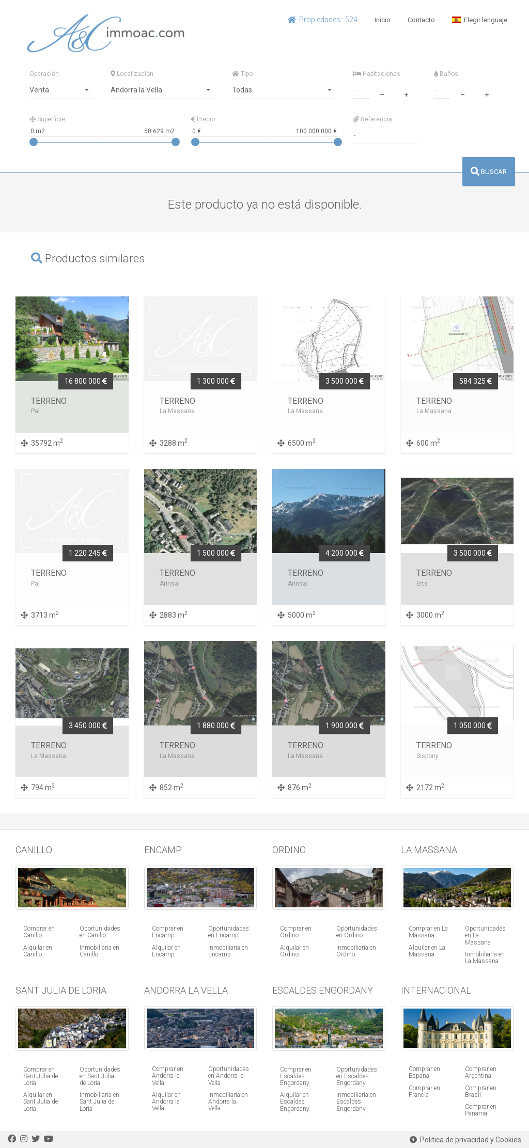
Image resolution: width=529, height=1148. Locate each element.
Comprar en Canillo (39, 932)
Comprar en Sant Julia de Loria (40, 1076)
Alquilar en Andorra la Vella (166, 1101)
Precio (203, 119)
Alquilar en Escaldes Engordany (294, 1101)
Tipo (242, 73)
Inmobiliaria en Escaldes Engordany (356, 1101)
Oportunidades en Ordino (356, 932)
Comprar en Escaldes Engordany (296, 1076)
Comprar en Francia (424, 1091)
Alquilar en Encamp (166, 951)
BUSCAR (489, 172)
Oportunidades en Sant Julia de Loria (100, 1076)
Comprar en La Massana (428, 932)
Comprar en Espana (424, 1072)
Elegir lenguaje (479, 20)
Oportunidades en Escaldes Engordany (356, 1076)
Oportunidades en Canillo (100, 932)
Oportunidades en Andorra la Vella (228, 1075)
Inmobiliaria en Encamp (228, 951)
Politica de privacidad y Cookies (465, 1140)
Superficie (47, 119)
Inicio (383, 20)
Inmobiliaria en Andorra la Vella (228, 1101)
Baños (446, 73)
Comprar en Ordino (296, 932)
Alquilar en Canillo (37, 951)
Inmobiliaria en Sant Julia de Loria (99, 1101)
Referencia (372, 119)
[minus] (381, 93)
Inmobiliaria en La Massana (485, 958)
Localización (132, 73)
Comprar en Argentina (480, 1072)
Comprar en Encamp (167, 932)
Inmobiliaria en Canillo (99, 951)
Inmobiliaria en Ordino (356, 951)
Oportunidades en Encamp (228, 932)
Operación (44, 73)
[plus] (406, 93)
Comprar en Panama (480, 1110)
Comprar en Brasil (480, 1091)
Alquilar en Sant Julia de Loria (40, 1101)
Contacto (421, 20)
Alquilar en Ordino (294, 951)
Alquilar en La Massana (427, 951)
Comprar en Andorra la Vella (167, 1075)
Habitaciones (376, 73)
